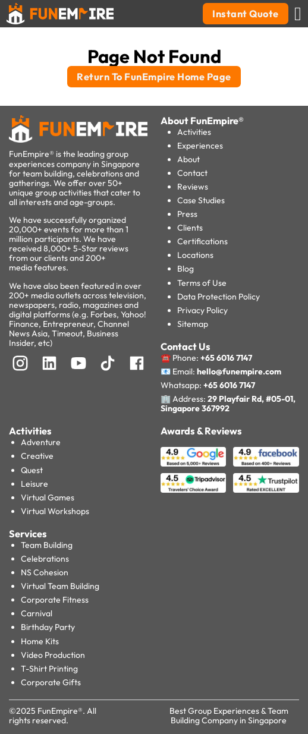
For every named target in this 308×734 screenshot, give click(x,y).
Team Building (47, 545)
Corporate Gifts (51, 682)
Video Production (53, 655)
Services (28, 534)
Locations (195, 255)
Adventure (41, 442)
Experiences (200, 145)
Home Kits (40, 641)
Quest (32, 470)
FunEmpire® (60, 710)
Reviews (192, 186)
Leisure (34, 483)
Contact (192, 173)
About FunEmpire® (202, 121)
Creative (37, 456)
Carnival (36, 613)
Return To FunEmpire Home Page (154, 77)
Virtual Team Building (60, 586)
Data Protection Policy (218, 296)
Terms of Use (202, 283)
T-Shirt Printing (49, 668)
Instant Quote (245, 14)
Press (187, 214)
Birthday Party (48, 627)
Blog (185, 268)
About (188, 159)
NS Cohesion (44, 572)
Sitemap (192, 324)
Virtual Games (47, 497)
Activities (194, 132)
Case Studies (201, 200)
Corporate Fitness (55, 599)
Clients (190, 227)
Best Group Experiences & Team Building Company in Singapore (228, 715)
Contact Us (185, 346)
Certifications (202, 241)
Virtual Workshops (55, 511)
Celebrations (45, 558)
